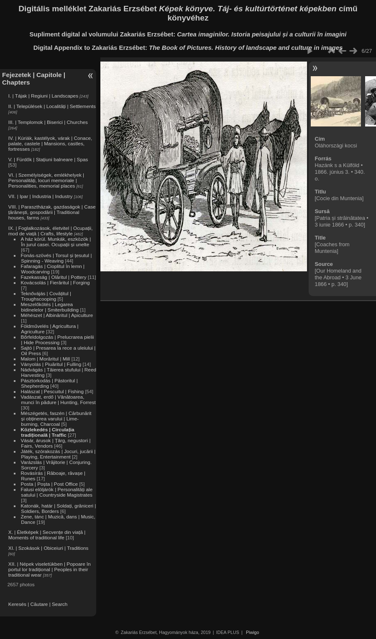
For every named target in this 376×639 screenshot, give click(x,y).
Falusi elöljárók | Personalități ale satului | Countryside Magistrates (56, 492)
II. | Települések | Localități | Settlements (52, 106)
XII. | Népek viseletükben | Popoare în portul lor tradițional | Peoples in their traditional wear (49, 569)
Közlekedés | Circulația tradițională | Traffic (47, 432)
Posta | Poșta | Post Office (49, 484)
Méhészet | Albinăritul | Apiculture (56, 315)
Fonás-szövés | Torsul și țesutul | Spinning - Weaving (56, 258)
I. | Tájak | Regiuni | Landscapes (43, 95)
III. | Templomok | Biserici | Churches (48, 122)
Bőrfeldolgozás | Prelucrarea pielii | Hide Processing (57, 339)
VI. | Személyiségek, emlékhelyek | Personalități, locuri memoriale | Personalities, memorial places (46, 180)
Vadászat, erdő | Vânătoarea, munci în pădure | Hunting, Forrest (57, 399)
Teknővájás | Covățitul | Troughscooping (45, 296)
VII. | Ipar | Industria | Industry (40, 196)
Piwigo (252, 632)
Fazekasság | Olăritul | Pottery (53, 277)
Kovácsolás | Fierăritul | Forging (55, 282)
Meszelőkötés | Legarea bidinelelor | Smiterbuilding (49, 306)
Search (59, 604)
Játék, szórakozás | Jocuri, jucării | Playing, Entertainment (57, 453)
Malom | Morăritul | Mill (45, 358)
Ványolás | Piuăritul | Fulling (50, 364)
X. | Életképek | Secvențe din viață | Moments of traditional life (46, 534)
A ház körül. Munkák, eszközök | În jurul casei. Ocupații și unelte (55, 241)
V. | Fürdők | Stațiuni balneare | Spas (48, 159)
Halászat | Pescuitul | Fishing (52, 391)
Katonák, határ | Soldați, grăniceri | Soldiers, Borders (58, 508)
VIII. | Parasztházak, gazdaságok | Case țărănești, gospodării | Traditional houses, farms (52, 212)
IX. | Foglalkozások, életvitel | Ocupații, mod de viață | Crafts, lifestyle (50, 230)
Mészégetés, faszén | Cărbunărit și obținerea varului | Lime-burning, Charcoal (55, 418)
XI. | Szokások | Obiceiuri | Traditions (48, 548)
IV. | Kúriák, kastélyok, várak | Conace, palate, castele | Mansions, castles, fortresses (50, 143)
